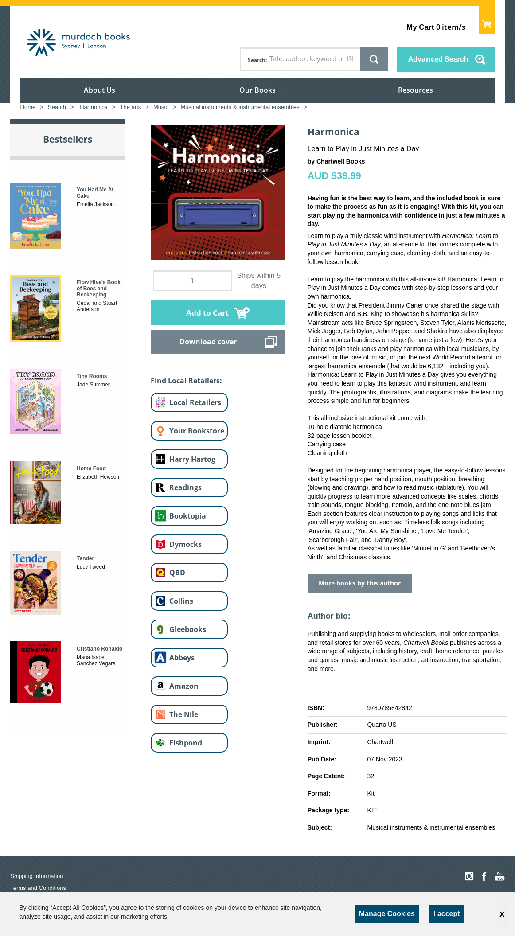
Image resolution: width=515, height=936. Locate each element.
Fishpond (185, 743)
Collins (181, 601)
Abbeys (182, 658)
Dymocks (185, 544)
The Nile (183, 714)
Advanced (438, 59)
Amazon (184, 686)
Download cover (208, 342)
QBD (177, 572)
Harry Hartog (192, 459)
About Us (99, 90)
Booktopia (187, 516)
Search (256, 60)
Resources (415, 90)
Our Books (257, 90)
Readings (185, 487)
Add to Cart (207, 313)
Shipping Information (36, 876)
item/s (435, 27)
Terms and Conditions (38, 888)
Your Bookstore (196, 431)
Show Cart (487, 20)
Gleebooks (187, 629)
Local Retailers (195, 402)
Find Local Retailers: (186, 381)
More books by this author (360, 583)
